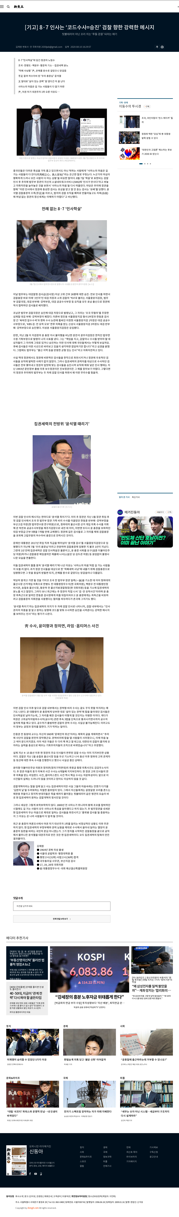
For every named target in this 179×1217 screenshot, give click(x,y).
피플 (105, 1161)
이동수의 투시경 (130, 106)
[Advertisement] (55, 395)
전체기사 (107, 1166)
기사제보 (154, 1147)
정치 (82, 1147)
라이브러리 (131, 1157)
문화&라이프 (86, 1157)
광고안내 (154, 1157)
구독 (147, 106)
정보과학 (107, 1157)
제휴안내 (48, 1196)
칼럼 (82, 1166)
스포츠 (83, 1161)
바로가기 (160, 512)
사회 (82, 1152)
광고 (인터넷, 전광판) (33, 1196)
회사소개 (19, 1196)
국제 (105, 1152)
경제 (105, 1147)
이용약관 (66, 1196)
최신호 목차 (131, 1152)
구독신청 (154, 1152)
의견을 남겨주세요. (25, 906)
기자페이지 (131, 1161)
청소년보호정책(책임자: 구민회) (102, 1196)
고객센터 (57, 1196)
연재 (128, 1147)
